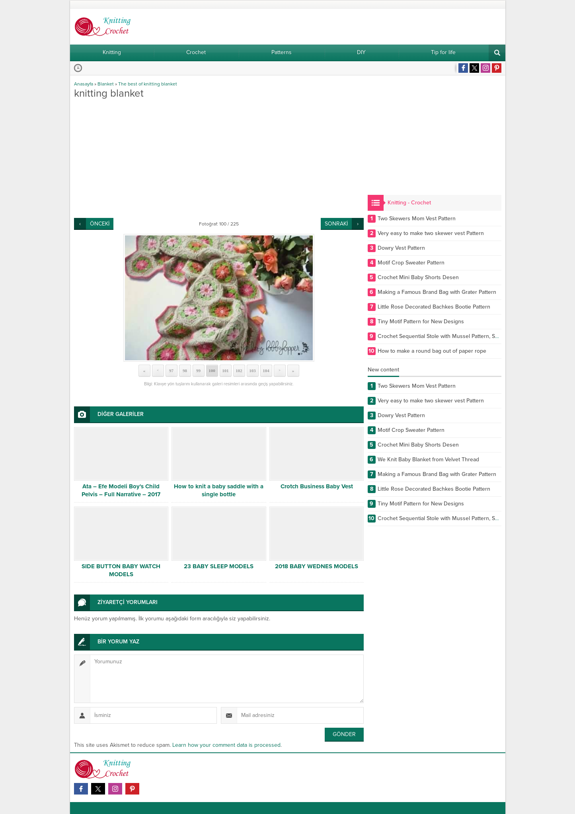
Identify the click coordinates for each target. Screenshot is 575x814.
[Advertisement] (219, 158)
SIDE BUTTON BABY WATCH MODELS (121, 570)
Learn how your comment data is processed (226, 745)
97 (171, 370)
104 (266, 370)
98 (185, 370)
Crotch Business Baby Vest (317, 486)
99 (198, 370)
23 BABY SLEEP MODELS (218, 566)
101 (225, 370)
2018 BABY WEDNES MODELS (316, 566)
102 (239, 370)
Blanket (105, 84)
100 (212, 370)
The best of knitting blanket (147, 84)
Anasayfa (83, 84)
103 (252, 370)
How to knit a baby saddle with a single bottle (218, 490)
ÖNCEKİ (99, 223)
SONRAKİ (336, 223)
